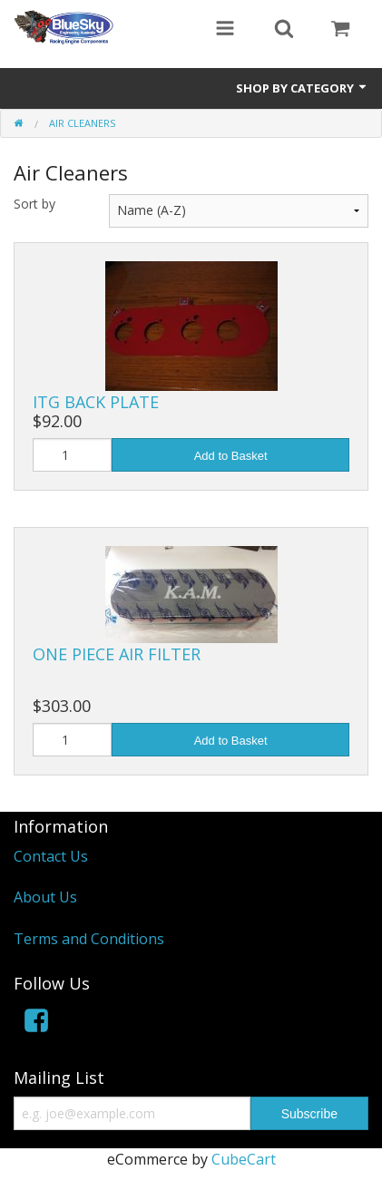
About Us (45, 897)
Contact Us (51, 856)
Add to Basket (231, 456)
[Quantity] (72, 455)
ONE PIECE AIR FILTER (117, 654)
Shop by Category (302, 88)
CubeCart (243, 1159)
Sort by (34, 203)
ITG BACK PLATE (96, 402)
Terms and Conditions (89, 939)
